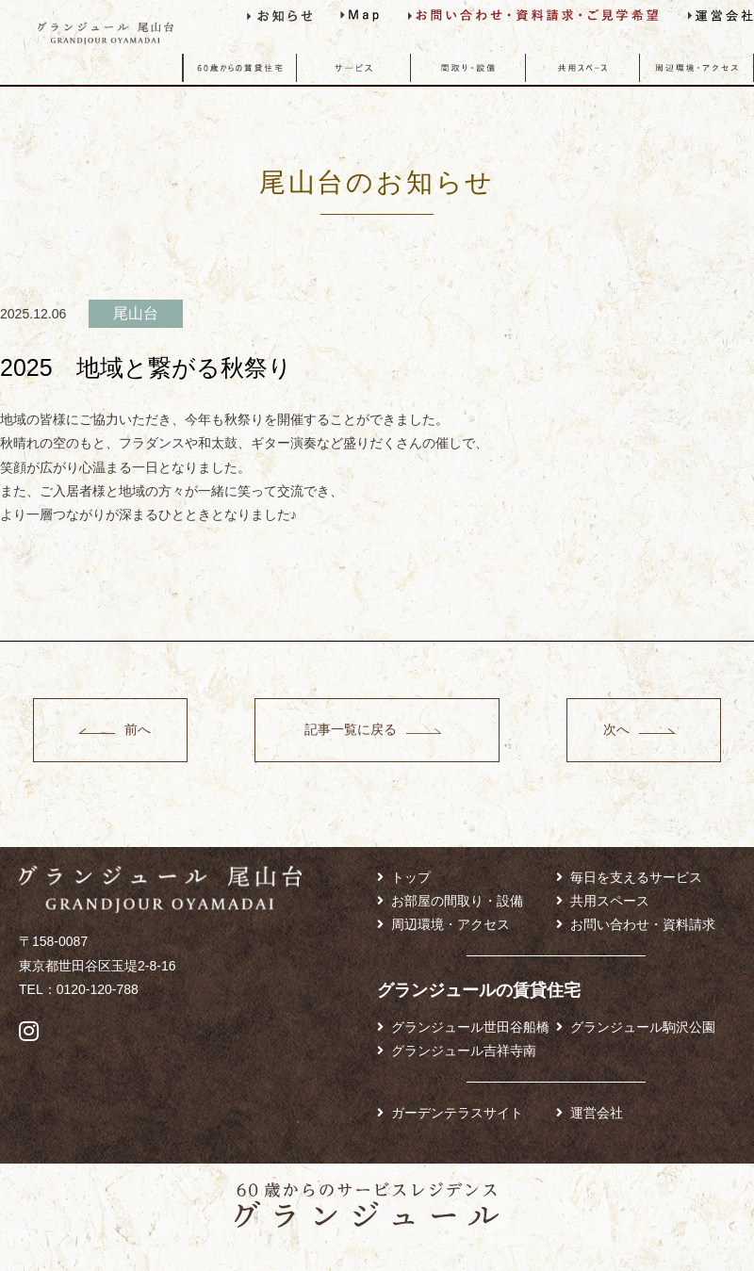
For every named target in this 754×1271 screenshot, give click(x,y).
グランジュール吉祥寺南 (463, 1050)
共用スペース (609, 900)
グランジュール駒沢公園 (642, 1027)
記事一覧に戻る (349, 729)
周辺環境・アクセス (450, 924)
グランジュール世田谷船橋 (470, 1027)
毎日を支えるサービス (636, 877)
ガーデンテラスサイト (457, 1112)
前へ (138, 729)
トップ (411, 877)
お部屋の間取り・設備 (457, 900)
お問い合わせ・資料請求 (642, 924)
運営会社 (596, 1112)
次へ (615, 729)
